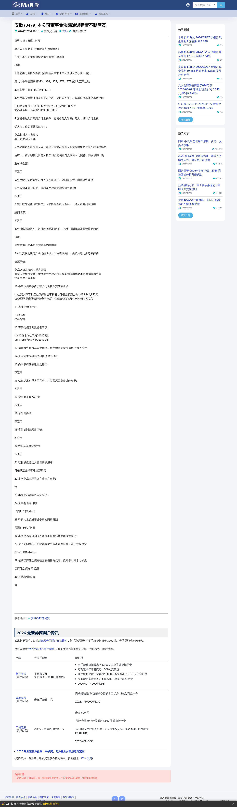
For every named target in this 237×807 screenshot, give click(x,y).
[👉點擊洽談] (51, 803)
